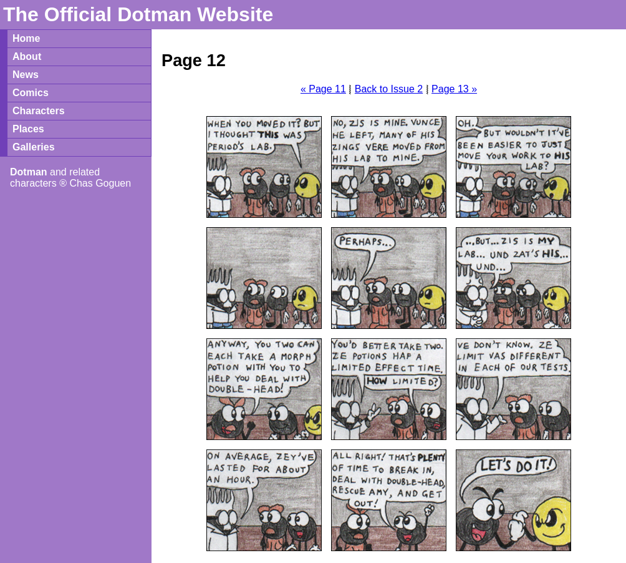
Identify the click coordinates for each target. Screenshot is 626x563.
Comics (30, 92)
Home (26, 38)
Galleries (33, 147)
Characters (38, 110)
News (25, 74)
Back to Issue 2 (389, 89)
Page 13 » (454, 89)
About (26, 56)
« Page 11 (323, 89)
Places (28, 129)
